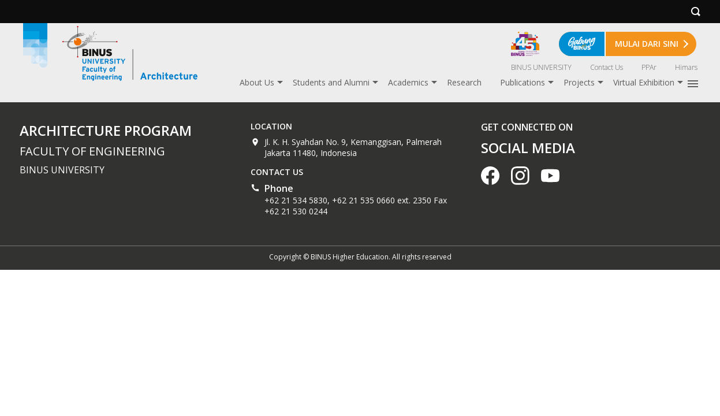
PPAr (648, 67)
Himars (686, 67)
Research (464, 82)
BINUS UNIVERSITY (541, 67)
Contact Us (606, 67)
